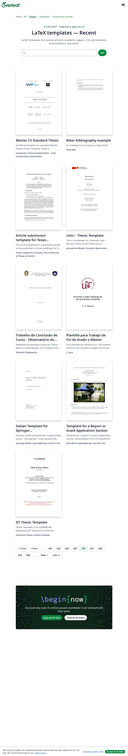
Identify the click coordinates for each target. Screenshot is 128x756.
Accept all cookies (115, 751)
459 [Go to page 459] (20, 555)
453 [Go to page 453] (58, 548)
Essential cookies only (93, 751)
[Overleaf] (11, 4)
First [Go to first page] (22, 548)
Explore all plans (76, 617)
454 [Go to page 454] (67, 548)
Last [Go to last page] (56, 555)
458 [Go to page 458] (100, 548)
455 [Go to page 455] (75, 548)
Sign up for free (51, 617)
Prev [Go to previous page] (34, 548)
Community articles (62, 16)
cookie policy (40, 753)
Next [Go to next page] (44, 555)
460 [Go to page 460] (28, 555)
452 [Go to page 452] (50, 548)
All (25, 16)
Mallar (32, 16)
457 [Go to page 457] (92, 548)
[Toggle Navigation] (123, 5)
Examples (44, 16)
